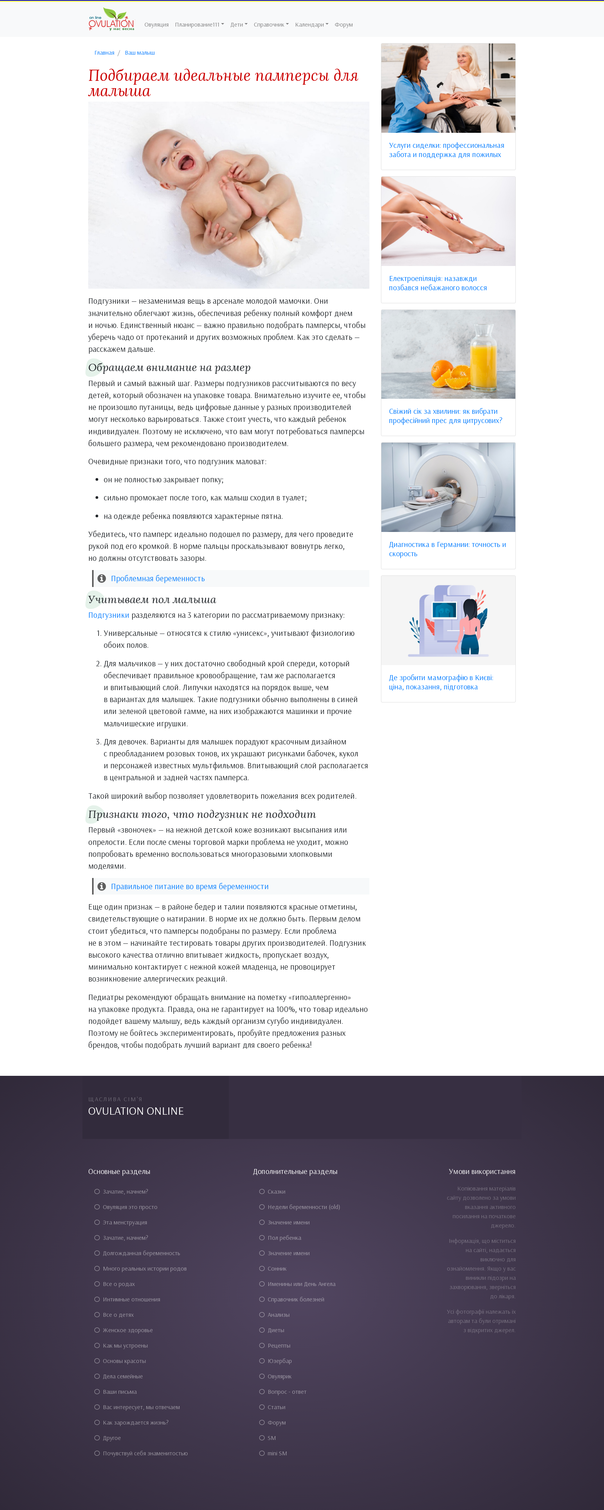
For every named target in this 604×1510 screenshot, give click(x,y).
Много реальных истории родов (140, 1268)
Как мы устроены (121, 1345)
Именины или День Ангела (297, 1284)
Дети (236, 24)
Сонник (273, 1268)
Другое (107, 1437)
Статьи (272, 1407)
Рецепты (274, 1345)
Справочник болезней (291, 1299)
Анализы (274, 1314)
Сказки (272, 1191)
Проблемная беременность (158, 578)
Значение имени (284, 1222)
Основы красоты (120, 1361)
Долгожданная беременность (137, 1253)
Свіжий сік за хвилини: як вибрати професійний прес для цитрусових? (445, 415)
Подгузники (108, 615)
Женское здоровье (123, 1330)
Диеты (271, 1330)
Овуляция (156, 24)
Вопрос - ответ (283, 1391)
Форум (344, 24)
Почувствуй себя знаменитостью (141, 1453)
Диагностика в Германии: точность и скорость (447, 548)
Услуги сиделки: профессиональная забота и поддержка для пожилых (447, 149)
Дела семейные (118, 1376)
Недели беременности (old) (299, 1207)
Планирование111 (197, 24)
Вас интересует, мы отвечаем (137, 1407)
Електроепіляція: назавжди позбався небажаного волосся (438, 282)
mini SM (273, 1453)
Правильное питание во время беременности (190, 886)
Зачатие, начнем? (121, 1191)
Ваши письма (115, 1391)
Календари (309, 24)
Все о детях (114, 1314)
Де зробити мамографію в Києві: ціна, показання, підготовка (441, 681)
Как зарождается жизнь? (131, 1422)
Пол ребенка (280, 1237)
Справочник (269, 24)
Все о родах (114, 1284)
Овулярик (275, 1376)
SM (267, 1437)
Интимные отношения (127, 1299)
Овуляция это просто (126, 1207)
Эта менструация (120, 1222)
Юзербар (275, 1361)
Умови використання (482, 1171)
